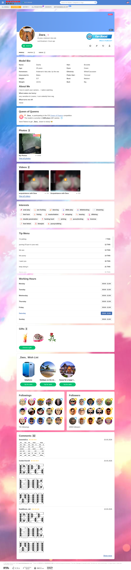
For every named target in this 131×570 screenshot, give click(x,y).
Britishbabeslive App (61, 7)
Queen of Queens (56, 115)
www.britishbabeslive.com (25, 563)
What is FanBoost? (105, 41)
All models (5, 7)
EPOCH (41, 563)
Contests (48, 7)
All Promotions (37, 7)
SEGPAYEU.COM (49, 563)
